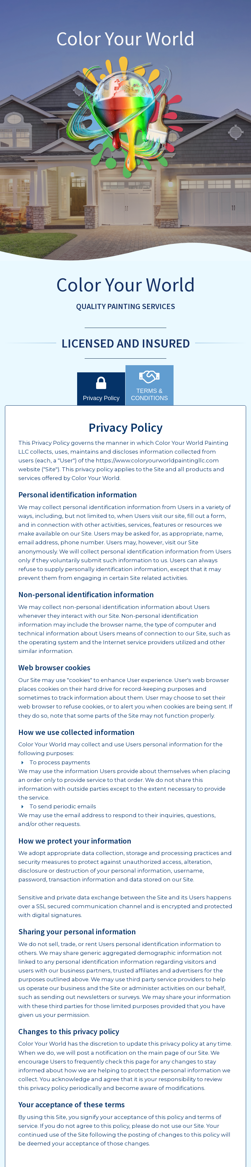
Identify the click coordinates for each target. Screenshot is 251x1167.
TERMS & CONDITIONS (149, 385)
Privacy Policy (101, 388)
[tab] (101, 388)
